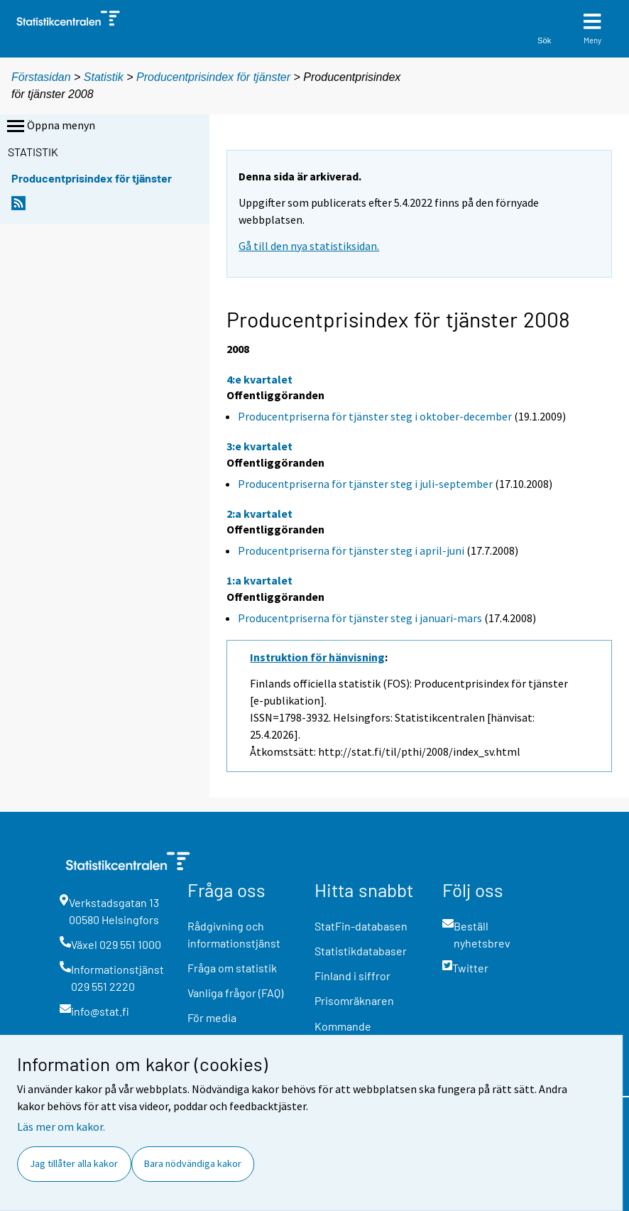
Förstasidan (41, 77)
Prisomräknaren (354, 1000)
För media (211, 1017)
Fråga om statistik (232, 967)
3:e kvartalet (259, 446)
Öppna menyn (49, 126)
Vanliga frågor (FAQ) (235, 992)
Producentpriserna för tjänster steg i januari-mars (360, 618)
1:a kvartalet (259, 580)
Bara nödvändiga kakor (192, 1163)
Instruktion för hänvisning (317, 657)
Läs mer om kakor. (61, 1126)
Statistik (104, 77)
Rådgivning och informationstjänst (233, 934)
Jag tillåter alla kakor (74, 1163)
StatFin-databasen (361, 926)
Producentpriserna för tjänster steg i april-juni (351, 550)
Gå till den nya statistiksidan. (309, 246)
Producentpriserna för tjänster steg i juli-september (365, 484)
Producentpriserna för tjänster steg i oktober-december (375, 416)
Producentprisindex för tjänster (213, 77)
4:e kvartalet (259, 379)
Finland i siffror (352, 975)
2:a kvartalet (259, 513)
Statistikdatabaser (360, 950)
